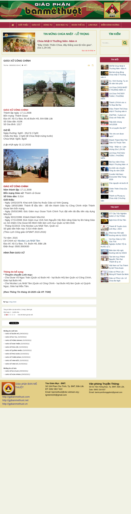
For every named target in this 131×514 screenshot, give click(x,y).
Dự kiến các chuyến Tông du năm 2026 (117, 169)
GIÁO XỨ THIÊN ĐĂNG (13, 463)
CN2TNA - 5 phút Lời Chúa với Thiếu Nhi (117, 116)
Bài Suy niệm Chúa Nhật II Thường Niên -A (118, 163)
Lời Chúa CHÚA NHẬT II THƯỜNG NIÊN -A (118, 89)
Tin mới (114, 59)
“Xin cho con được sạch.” (116, 135)
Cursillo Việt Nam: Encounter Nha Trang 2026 (117, 176)
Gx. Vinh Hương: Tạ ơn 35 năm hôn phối (118, 82)
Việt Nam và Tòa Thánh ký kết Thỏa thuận (118, 267)
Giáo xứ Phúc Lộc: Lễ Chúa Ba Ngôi (118, 279)
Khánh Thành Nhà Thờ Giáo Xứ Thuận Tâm (118, 141)
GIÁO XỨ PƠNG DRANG (13, 446)
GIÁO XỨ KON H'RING (13, 480)
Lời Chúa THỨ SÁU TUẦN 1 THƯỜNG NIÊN (113, 155)
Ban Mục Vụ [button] (62, 25)
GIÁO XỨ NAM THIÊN (12, 450)
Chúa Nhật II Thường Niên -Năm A (57, 41)
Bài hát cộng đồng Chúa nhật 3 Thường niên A (113, 74)
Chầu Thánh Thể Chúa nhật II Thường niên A (118, 110)
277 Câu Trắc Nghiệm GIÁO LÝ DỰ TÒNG (118, 215)
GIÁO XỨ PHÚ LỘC (12, 453)
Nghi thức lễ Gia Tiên (117, 220)
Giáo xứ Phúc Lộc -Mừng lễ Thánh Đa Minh (119, 273)
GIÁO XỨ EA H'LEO (12, 477)
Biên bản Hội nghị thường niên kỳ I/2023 (118, 251)
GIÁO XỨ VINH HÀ (11, 470)
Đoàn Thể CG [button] (78, 25)
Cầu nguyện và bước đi (118, 183)
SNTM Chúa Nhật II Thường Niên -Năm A (117, 67)
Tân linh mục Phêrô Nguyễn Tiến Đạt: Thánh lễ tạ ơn (117, 259)
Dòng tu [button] (48, 25)
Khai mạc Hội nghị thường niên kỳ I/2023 (118, 234)
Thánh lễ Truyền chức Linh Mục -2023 (118, 227)
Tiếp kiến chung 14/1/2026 (115, 123)
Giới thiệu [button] (23, 25)
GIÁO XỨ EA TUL (11, 443)
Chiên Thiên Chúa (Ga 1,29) (118, 190)
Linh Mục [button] (93, 25)
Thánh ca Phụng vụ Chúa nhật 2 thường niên (113, 198)
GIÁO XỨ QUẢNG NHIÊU (13, 456)
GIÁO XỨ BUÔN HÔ (12, 440)
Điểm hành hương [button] (110, 25)
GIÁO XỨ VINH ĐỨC (12, 466)
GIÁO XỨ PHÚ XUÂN (12, 460)
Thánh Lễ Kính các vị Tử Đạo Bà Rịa (117, 104)
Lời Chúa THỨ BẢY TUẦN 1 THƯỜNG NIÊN (113, 96)
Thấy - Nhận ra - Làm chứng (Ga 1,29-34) (117, 148)
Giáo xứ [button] (36, 25)
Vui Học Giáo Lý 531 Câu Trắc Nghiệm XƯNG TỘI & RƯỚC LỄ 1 (113, 243)
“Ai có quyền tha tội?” (117, 128)
